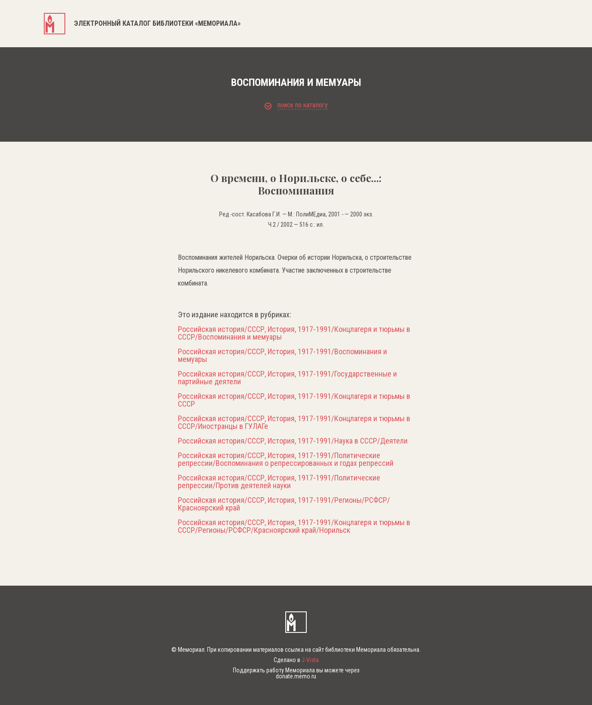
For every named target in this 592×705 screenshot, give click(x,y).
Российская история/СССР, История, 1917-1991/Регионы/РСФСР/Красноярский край (284, 504)
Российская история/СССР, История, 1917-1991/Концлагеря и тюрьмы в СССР (294, 400)
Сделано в (296, 660)
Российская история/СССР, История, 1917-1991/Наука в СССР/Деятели (293, 441)
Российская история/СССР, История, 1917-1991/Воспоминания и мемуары (282, 355)
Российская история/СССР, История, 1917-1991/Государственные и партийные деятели (287, 378)
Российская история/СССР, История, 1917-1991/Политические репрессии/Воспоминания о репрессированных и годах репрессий (286, 459)
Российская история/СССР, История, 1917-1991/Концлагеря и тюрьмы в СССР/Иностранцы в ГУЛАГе (294, 422)
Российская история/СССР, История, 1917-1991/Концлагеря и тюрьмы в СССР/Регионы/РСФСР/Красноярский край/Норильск (294, 526)
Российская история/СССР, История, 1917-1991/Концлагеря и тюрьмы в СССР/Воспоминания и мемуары (294, 333)
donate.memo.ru (296, 676)
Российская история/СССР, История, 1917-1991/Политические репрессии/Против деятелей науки (279, 481)
